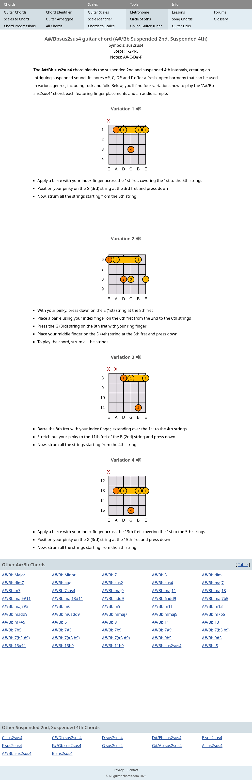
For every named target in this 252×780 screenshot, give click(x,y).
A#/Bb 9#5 (212, 638)
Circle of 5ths (140, 19)
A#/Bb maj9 (113, 590)
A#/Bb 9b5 (162, 638)
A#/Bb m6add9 (66, 614)
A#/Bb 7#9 (162, 630)
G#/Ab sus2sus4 (167, 745)
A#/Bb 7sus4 (63, 590)
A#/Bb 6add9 (164, 598)
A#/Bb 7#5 (62, 630)
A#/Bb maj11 (164, 590)
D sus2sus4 (112, 737)
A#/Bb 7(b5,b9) (216, 630)
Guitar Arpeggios (60, 19)
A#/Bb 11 (160, 622)
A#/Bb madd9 (15, 614)
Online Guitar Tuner (146, 26)
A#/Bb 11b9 (113, 645)
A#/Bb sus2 (112, 582)
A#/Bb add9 (113, 598)
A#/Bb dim (212, 575)
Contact (132, 770)
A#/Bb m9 (111, 606)
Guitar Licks (181, 26)
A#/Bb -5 (210, 645)
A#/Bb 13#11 (14, 645)
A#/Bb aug (62, 582)
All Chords (54, 26)
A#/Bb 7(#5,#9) (116, 638)
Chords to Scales (101, 26)
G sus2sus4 (112, 745)
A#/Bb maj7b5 (215, 598)
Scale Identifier (100, 19)
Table (243, 564)
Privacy (119, 770)
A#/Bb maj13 (214, 590)
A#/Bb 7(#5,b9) (65, 638)
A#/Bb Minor (64, 575)
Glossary (221, 19)
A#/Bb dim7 (13, 582)
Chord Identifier (59, 12)
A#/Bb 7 (109, 575)
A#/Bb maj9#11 (16, 598)
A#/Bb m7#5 (13, 622)
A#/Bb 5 (159, 575)
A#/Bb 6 (59, 622)
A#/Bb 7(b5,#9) (16, 638)
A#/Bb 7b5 (11, 630)
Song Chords (182, 19)
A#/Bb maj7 (213, 582)
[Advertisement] (126, 219)
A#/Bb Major (13, 575)
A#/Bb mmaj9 (164, 614)
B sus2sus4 (62, 753)
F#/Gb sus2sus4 (66, 745)
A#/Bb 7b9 (111, 630)
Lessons (178, 12)
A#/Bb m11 (162, 606)
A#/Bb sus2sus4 (167, 645)
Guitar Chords (15, 12)
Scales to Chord (16, 19)
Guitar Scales (98, 12)
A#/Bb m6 (61, 606)
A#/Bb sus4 (162, 582)
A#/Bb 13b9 (63, 645)
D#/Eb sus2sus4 (167, 737)
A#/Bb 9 (109, 622)
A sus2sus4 (212, 745)
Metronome (139, 12)
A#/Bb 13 (210, 622)
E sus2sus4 (212, 737)
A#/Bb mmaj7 (114, 614)
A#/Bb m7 (11, 590)
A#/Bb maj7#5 (15, 606)
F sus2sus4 (12, 745)
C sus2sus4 (12, 737)
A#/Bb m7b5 (213, 614)
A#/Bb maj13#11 (67, 598)
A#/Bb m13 (212, 606)
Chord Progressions (20, 26)
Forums (220, 12)
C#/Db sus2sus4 (67, 737)
